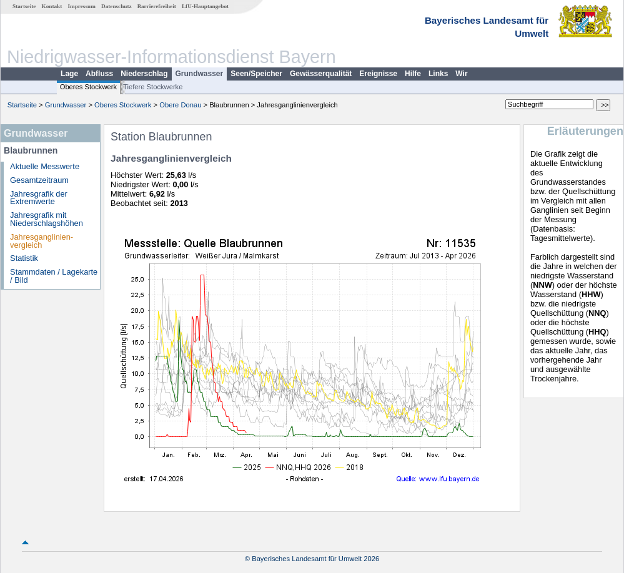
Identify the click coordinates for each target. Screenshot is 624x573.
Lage (69, 73)
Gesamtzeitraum (39, 180)
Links (438, 73)
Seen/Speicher (256, 73)
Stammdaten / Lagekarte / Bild (53, 276)
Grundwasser (200, 73)
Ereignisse (378, 73)
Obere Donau (180, 105)
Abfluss (99, 73)
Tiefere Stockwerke (152, 87)
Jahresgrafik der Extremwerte (38, 198)
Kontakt (52, 6)
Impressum (82, 6)
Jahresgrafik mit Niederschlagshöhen (46, 219)
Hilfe (413, 73)
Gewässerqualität (321, 73)
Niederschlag (144, 73)
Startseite (24, 6)
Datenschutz (116, 6)
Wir (461, 73)
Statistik (24, 258)
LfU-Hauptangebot (205, 6)
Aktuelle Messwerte (44, 166)
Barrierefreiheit (156, 6)
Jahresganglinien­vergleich (41, 241)
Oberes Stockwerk (88, 87)
